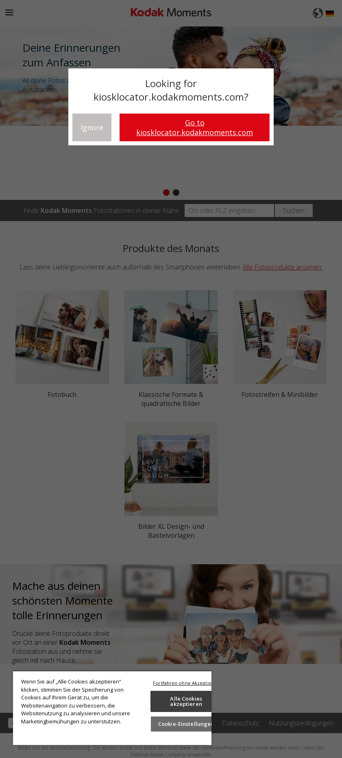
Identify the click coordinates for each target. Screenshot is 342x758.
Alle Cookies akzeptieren (186, 701)
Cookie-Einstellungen (186, 723)
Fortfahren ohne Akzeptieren (186, 683)
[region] (112, 707)
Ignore (92, 127)
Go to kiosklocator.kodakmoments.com (194, 127)
